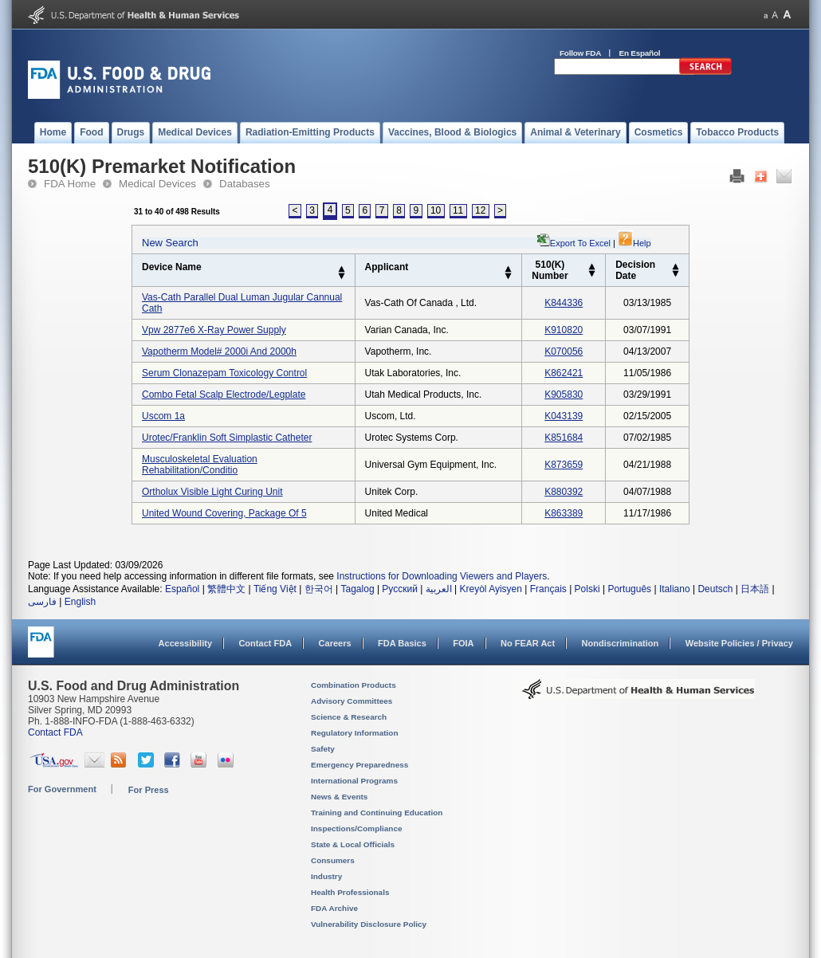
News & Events (339, 796)
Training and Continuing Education (376, 812)
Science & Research (349, 717)
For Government (62, 789)
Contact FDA (265, 643)
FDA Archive (334, 908)
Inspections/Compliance (357, 828)
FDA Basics (402, 643)
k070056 (563, 351)
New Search (170, 243)
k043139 (563, 416)
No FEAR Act (528, 643)
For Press (148, 790)
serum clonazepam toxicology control (224, 373)
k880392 (563, 491)
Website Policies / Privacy (739, 643)
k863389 (563, 513)
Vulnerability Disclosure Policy (368, 924)
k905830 (563, 394)
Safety (323, 748)
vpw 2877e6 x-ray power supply (214, 330)
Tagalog (358, 589)
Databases (244, 184)
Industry (326, 876)
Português (629, 589)
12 (480, 210)
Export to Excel (580, 243)
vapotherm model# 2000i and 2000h (219, 351)
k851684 (563, 437)
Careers (335, 643)
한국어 (318, 589)
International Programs (354, 780)
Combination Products (353, 685)
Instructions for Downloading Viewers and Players (441, 576)
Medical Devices (157, 184)
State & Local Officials (353, 844)
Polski (587, 589)
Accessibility (185, 643)
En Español (640, 53)
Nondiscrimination (620, 643)
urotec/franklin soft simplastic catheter (227, 437)
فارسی (42, 601)
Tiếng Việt (275, 589)
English (80, 601)
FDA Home (70, 184)
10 (435, 210)
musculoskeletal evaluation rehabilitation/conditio (199, 464)
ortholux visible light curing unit (212, 491)
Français (548, 589)
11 (458, 210)
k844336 (563, 302)
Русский (400, 589)
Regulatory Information (355, 732)
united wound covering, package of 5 (224, 513)
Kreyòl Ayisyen (490, 589)
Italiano (674, 589)
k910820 (563, 330)
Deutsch (715, 589)
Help (634, 243)
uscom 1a (163, 416)
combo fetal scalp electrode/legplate (223, 394)
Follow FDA (580, 53)
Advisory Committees (351, 701)
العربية (439, 589)
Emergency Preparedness (359, 764)
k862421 (563, 373)
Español (182, 589)
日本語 (754, 589)
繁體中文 (226, 589)
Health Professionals (350, 892)
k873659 (563, 464)
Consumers (333, 860)
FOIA (463, 643)
